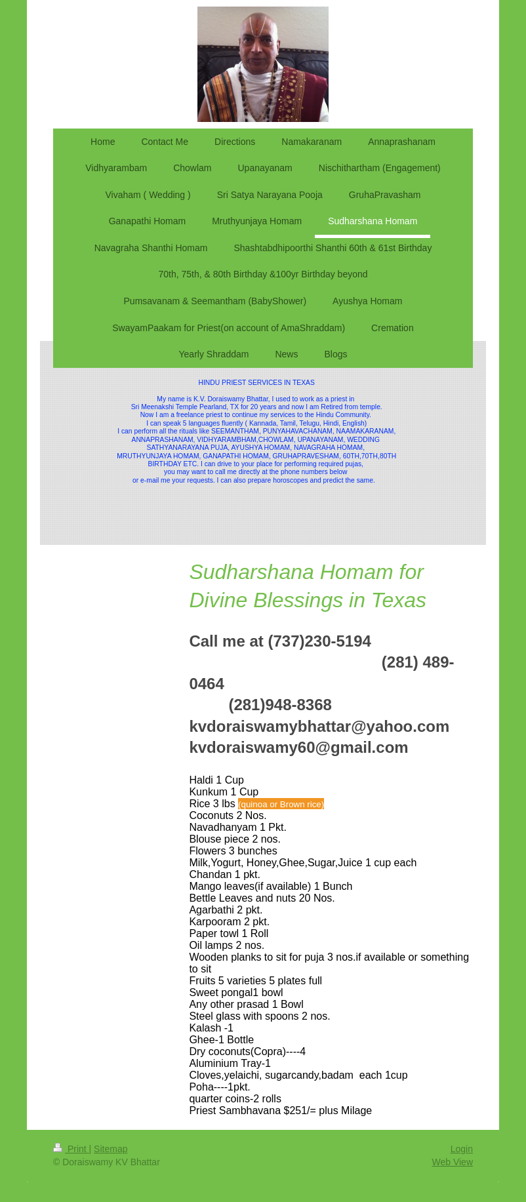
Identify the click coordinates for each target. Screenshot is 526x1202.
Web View (452, 1162)
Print (71, 1149)
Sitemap (110, 1149)
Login (462, 1149)
